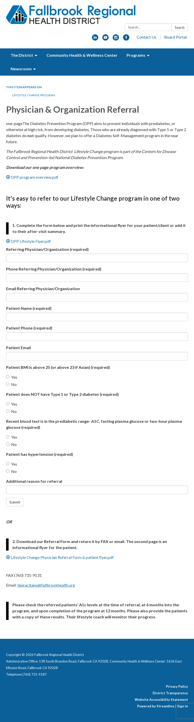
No (11, 384)
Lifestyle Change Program (33, 95)
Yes (11, 377)
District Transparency (170, 693)
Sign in (182, 706)
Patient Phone (29, 327)
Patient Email (18, 347)
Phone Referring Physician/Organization (53, 268)
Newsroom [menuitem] (21, 68)
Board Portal (175, 37)
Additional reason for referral (34, 481)
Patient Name (29, 308)
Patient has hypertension (39, 454)
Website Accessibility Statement (161, 700)
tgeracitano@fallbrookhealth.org (46, 585)
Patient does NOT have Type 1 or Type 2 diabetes (62, 394)
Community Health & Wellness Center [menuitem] (81, 55)
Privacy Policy (177, 686)
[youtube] (105, 39)
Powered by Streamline (155, 706)
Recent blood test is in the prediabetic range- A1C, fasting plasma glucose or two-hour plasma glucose (94, 424)
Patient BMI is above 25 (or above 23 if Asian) (58, 367)
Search (180, 27)
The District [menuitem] (22, 55)
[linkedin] (95, 39)
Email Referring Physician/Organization (43, 288)
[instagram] (116, 39)
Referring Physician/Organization (47, 249)
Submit (14, 502)
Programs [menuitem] (136, 55)
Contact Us (146, 37)
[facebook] (126, 39)
